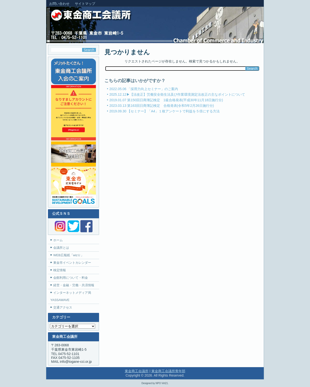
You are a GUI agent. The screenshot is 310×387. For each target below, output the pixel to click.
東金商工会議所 (136, 371)
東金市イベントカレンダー (72, 262)
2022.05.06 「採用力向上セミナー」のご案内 (143, 89)
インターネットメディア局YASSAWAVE (70, 296)
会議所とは (61, 247)
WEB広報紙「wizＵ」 (68, 255)
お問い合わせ (59, 4)
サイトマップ (85, 4)
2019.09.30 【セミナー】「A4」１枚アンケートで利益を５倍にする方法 (164, 111)
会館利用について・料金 (70, 277)
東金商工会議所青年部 (168, 371)
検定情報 (59, 270)
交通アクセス (62, 307)
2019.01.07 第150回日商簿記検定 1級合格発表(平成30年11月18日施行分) (166, 100)
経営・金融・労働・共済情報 (73, 285)
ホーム (58, 240)
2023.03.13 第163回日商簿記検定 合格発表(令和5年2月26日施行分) (161, 106)
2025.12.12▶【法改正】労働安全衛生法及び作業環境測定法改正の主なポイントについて (177, 94)
